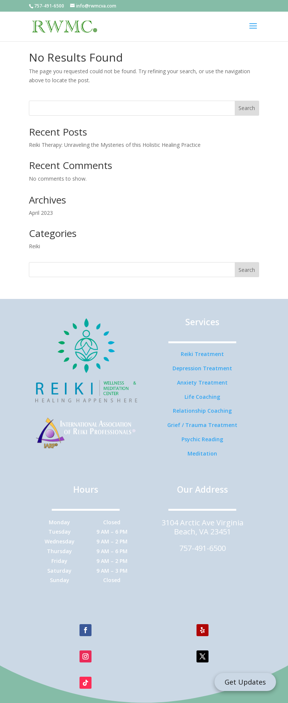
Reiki (34, 246)
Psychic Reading (202, 439)
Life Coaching (202, 396)
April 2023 (41, 212)
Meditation (202, 453)
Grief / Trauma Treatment (202, 424)
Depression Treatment (202, 368)
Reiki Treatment (202, 354)
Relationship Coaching (202, 410)
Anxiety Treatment (202, 382)
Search (246, 108)
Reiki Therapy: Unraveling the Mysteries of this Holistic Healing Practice (115, 144)
